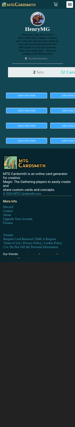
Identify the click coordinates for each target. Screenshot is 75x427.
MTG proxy (48, 254)
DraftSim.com (28, 254)
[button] (69, 4)
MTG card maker (32, 258)
